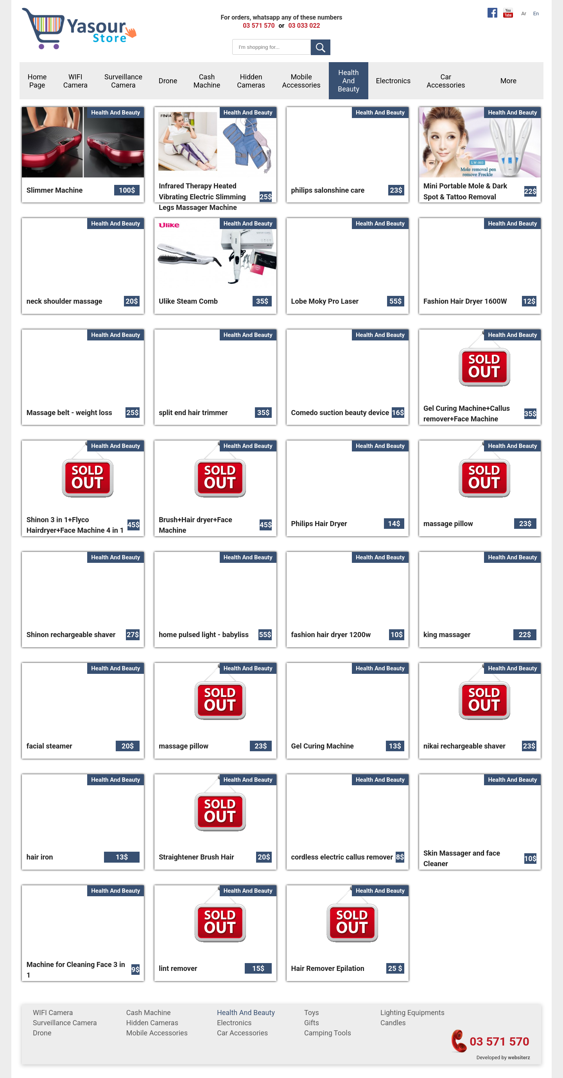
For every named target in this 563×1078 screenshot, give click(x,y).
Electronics (393, 81)
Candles (393, 1023)
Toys (311, 1012)
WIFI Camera (75, 81)
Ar (523, 13)
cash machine (207, 81)
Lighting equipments (412, 1012)
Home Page (37, 81)
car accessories (446, 81)
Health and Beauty (348, 80)
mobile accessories (301, 81)
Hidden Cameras (251, 81)
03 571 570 (499, 1041)
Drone (168, 81)
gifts (311, 1023)
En (536, 13)
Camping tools (327, 1033)
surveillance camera (123, 81)
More (508, 81)
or (282, 25)
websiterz (519, 1057)
